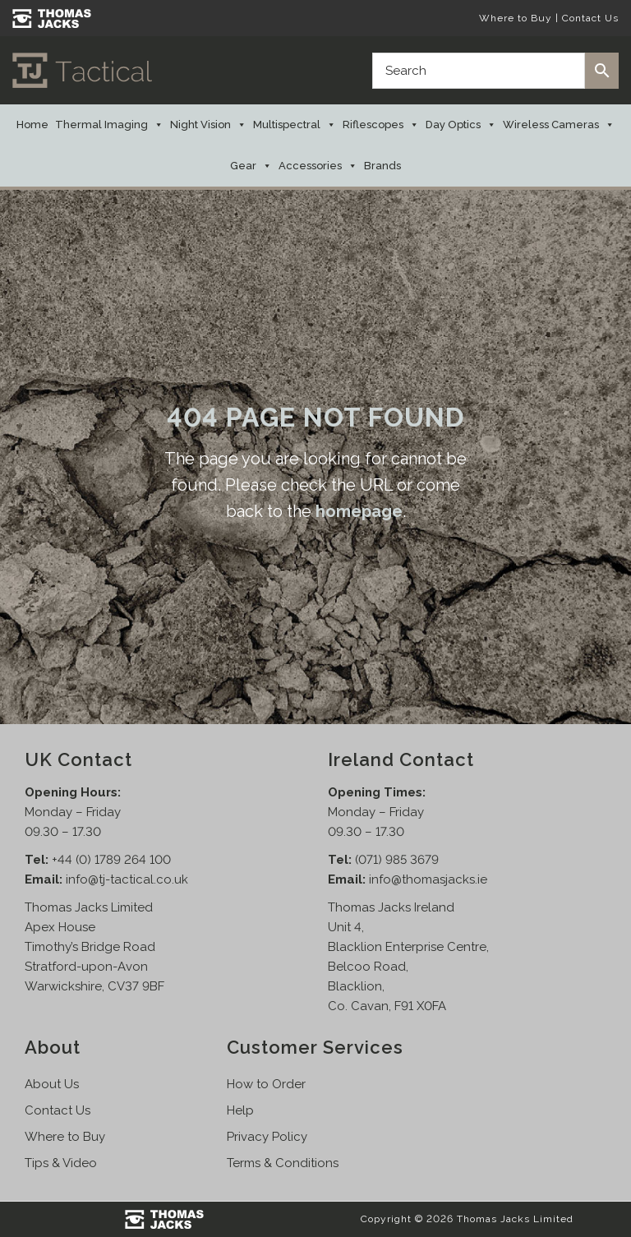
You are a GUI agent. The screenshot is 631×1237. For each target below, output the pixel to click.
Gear (251, 166)
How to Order (266, 1084)
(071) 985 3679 (397, 859)
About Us (52, 1084)
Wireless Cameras (559, 124)
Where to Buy (515, 18)
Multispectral (294, 124)
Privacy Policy (267, 1136)
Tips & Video (61, 1163)
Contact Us (590, 18)
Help (240, 1110)
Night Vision (208, 124)
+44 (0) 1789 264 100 (111, 859)
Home (32, 124)
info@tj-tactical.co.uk (127, 879)
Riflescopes (381, 124)
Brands (382, 165)
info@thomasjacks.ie (428, 879)
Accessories (318, 166)
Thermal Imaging (109, 124)
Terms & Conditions (283, 1163)
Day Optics (461, 124)
